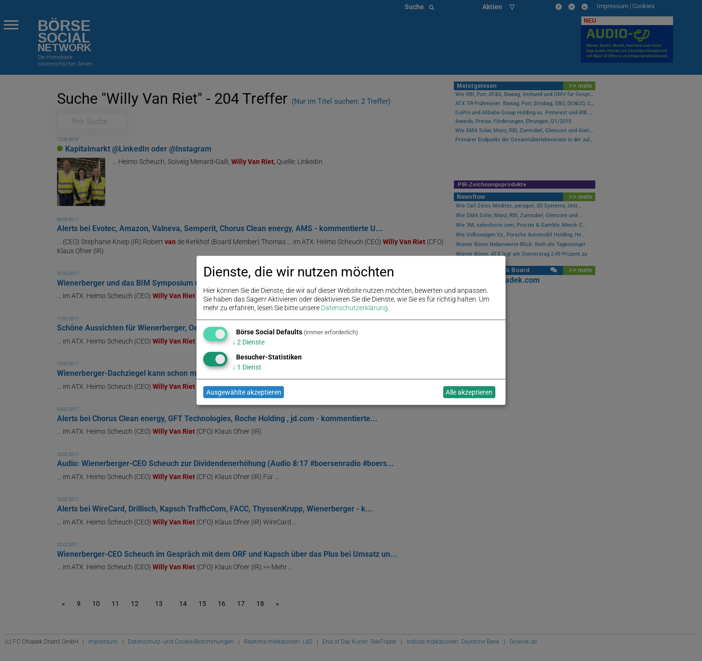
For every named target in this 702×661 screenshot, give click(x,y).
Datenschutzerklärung (354, 308)
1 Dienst (246, 367)
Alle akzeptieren (469, 392)
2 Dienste (248, 342)
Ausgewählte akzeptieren (243, 392)
